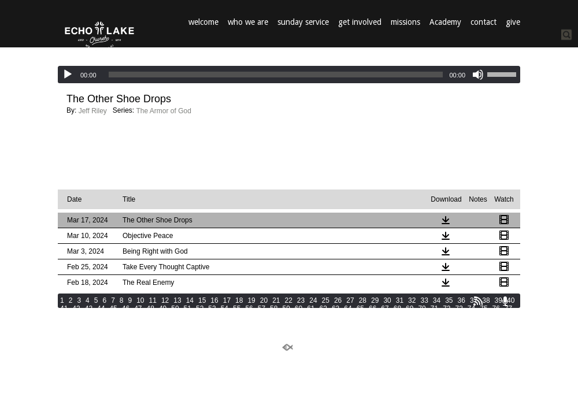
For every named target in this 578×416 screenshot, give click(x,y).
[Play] (67, 74)
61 (310, 308)
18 (239, 300)
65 (360, 308)
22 (288, 300)
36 (461, 300)
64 (347, 308)
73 (459, 308)
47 (138, 308)
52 (199, 308)
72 (446, 308)
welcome (203, 22)
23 (301, 300)
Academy (445, 22)
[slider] (276, 74)
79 (76, 317)
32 (412, 300)
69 (409, 308)
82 (113, 317)
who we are (248, 22)
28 (362, 300)
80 (88, 317)
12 (165, 300)
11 (153, 300)
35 (449, 300)
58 (273, 308)
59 (286, 308)
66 (372, 308)
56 (249, 308)
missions (405, 22)
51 (187, 308)
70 (421, 308)
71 (434, 308)
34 (436, 300)
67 (384, 308)
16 (214, 300)
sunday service (303, 22)
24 (313, 300)
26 (338, 300)
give (513, 22)
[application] (289, 74)
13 (177, 300)
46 (125, 308)
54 (224, 308)
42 (76, 308)
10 (140, 300)
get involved (359, 22)
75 (483, 308)
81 (101, 317)
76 (496, 308)
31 (399, 300)
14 (190, 300)
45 (113, 308)
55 (236, 308)
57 (261, 308)
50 (175, 308)
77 (508, 308)
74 (471, 308)
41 (64, 308)
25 (325, 300)
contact (483, 22)
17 (227, 300)
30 (387, 300)
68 (397, 308)
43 (88, 308)
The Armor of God (163, 111)
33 (424, 300)
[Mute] (478, 74)
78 (64, 317)
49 (162, 308)
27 (350, 300)
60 (298, 308)
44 (101, 308)
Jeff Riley (93, 111)
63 (335, 308)
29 (375, 300)
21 (276, 300)
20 (264, 300)
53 (212, 308)
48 (150, 308)
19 (251, 300)
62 (323, 308)
